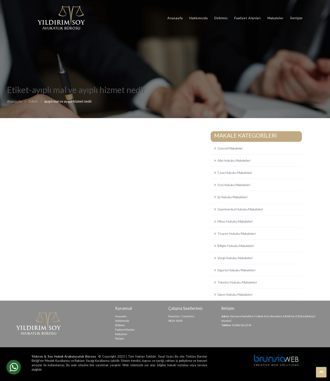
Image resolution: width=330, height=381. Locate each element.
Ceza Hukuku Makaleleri (234, 173)
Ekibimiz (221, 18)
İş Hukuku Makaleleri (232, 197)
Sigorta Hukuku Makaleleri (236, 270)
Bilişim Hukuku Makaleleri (235, 246)
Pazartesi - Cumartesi (181, 316)
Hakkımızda (198, 18)
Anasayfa (175, 18)
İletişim (296, 18)
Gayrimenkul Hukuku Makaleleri (240, 209)
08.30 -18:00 (175, 320)
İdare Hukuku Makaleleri (234, 294)
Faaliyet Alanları (247, 18)
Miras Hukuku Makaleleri (235, 221)
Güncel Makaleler (230, 148)
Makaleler (276, 18)
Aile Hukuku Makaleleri (233, 160)
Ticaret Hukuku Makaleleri (236, 233)
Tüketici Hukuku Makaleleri (237, 282)
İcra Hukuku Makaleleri (233, 185)
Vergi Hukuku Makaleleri (235, 258)
